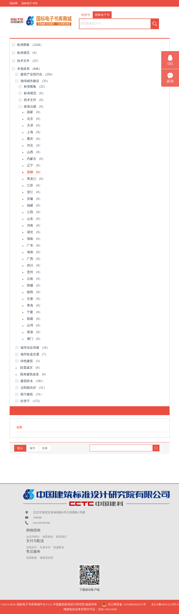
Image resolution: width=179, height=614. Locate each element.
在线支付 (31, 547)
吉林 (34, 172)
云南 (34, 278)
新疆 (34, 318)
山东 (34, 218)
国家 (34, 112)
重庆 (34, 138)
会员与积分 (33, 536)
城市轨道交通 (34, 354)
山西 (34, 152)
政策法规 (34, 106)
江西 (34, 212)
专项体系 (29, 68)
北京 (34, 118)
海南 (34, 252)
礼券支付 (45, 547)
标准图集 (30, 44)
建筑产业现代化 (37, 74)
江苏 (34, 185)
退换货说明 (46, 557)
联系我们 (61, 536)
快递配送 (58, 547)
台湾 (34, 325)
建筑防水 (32, 381)
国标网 (14, 3)
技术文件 (28, 60)
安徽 (34, 198)
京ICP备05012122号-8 (164, 604)
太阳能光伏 (33, 387)
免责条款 (47, 536)
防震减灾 (31, 367)
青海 (34, 305)
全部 (19, 427)
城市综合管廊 (35, 347)
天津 (34, 125)
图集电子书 (102, 14)
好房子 (31, 401)
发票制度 (31, 557)
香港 (34, 332)
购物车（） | (155, 10)
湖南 (34, 238)
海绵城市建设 (35, 81)
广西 (34, 258)
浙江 (34, 192)
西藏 (34, 285)
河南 (34, 225)
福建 (34, 205)
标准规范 (27, 52)
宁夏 (34, 312)
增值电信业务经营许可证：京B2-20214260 (90, 609)
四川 (34, 265)
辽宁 (34, 165)
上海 (34, 132)
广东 (34, 245)
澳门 (34, 338)
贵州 (34, 272)
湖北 (34, 232)
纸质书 (85, 14)
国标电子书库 (30, 3)
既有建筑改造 (34, 374)
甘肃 (34, 298)
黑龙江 (36, 178)
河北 (34, 145)
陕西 (34, 292)
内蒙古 (36, 158)
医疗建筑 (31, 394)
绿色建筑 (31, 361)
